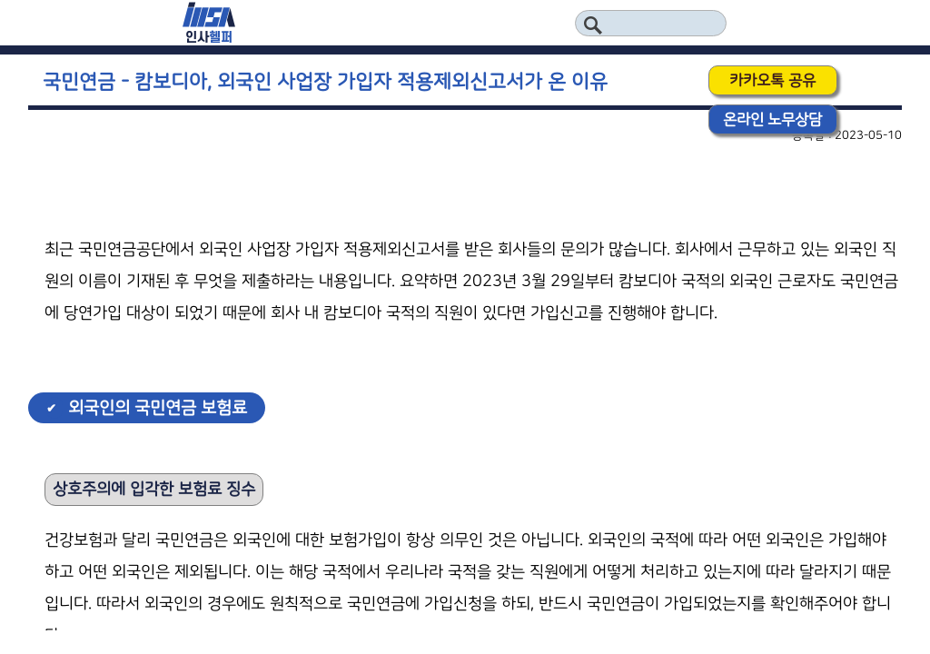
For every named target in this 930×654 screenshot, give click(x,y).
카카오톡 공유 (772, 80)
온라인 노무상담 (772, 119)
